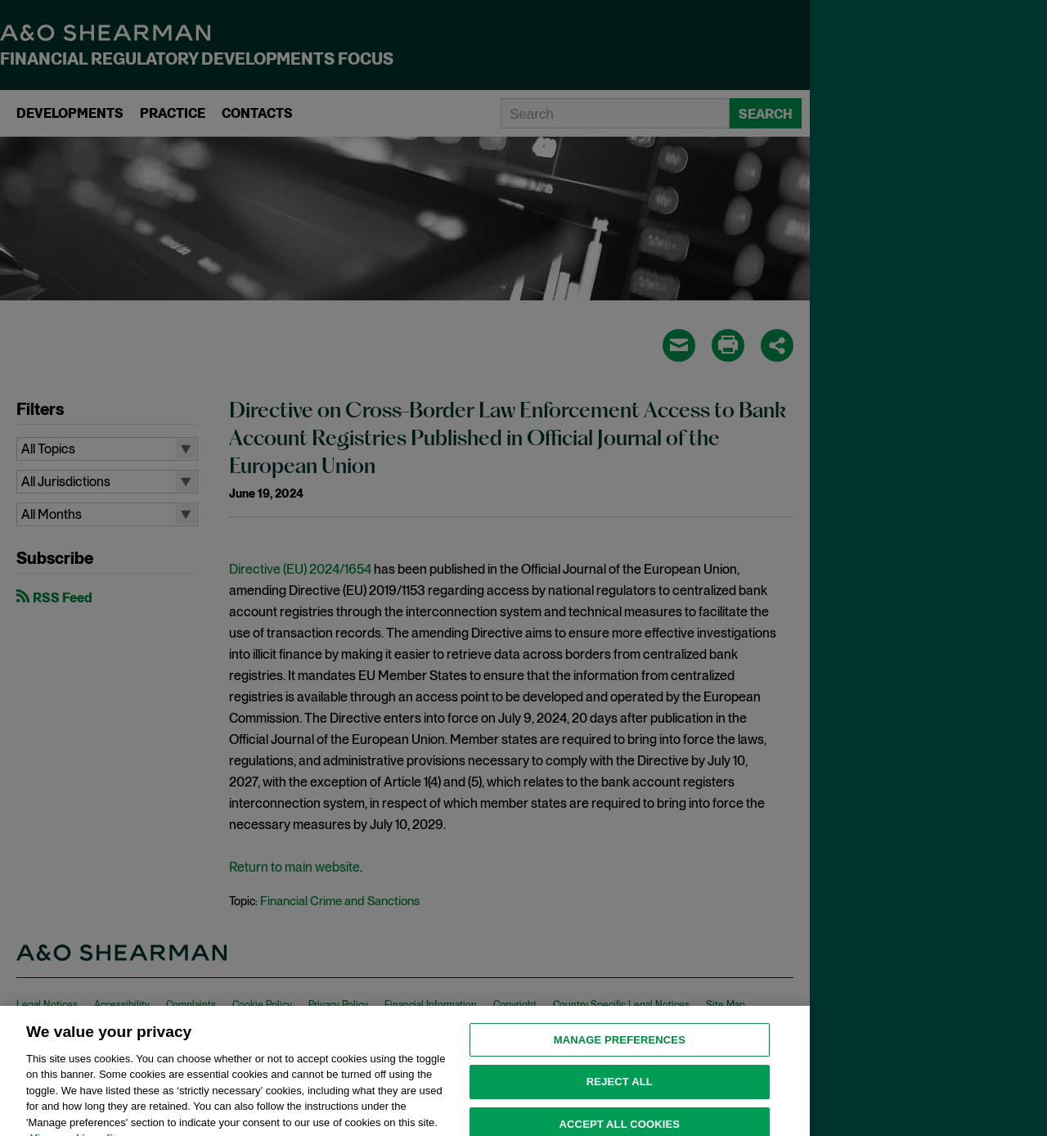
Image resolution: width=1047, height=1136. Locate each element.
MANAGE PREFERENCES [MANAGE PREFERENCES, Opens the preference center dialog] (619, 1050)
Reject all (619, 1091)
